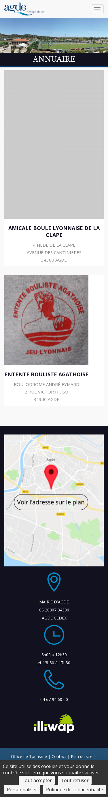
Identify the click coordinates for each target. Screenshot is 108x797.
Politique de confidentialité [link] (74, 789)
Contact (59, 756)
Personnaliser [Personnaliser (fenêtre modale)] (22, 789)
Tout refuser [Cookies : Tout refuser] (75, 780)
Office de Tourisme (29, 756)
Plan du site (81, 756)
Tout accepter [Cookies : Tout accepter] (37, 780)
